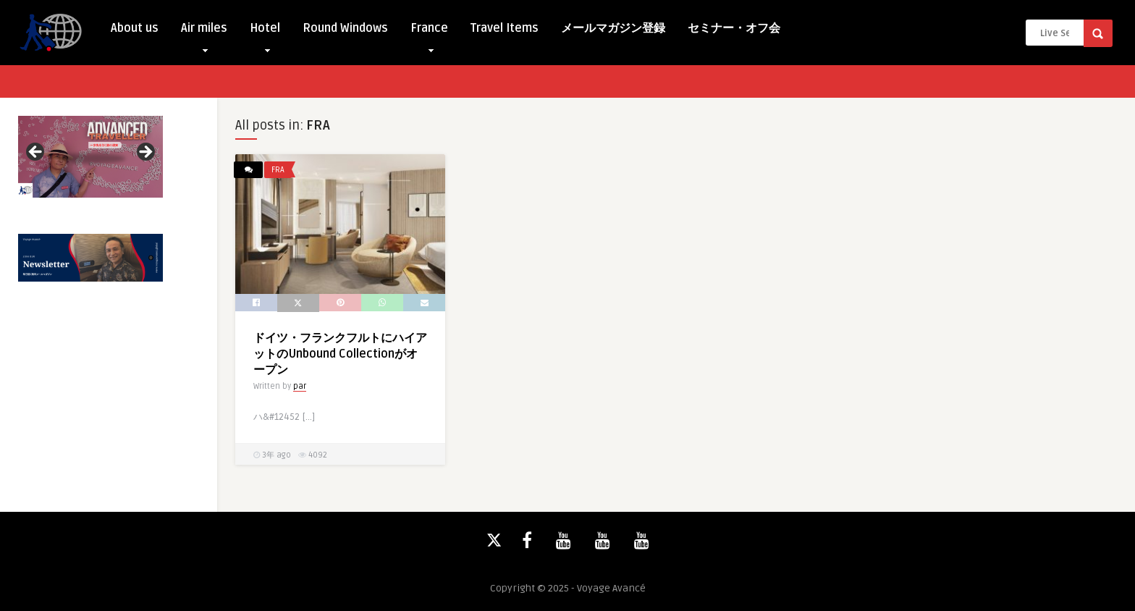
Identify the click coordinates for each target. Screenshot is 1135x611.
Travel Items (505, 28)
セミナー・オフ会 (734, 28)
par (299, 386)
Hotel (265, 31)
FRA (277, 169)
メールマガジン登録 (613, 28)
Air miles (204, 31)
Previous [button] (36, 153)
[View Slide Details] (90, 157)
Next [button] (145, 153)
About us (135, 28)
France (429, 31)
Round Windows (345, 28)
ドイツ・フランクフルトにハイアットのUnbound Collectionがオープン (340, 354)
